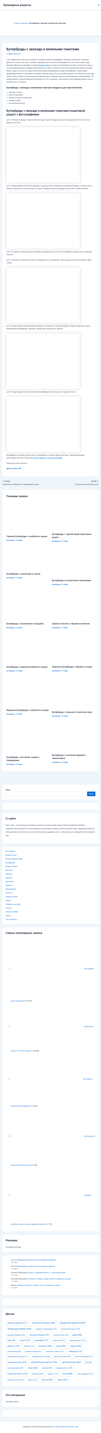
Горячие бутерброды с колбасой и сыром (26, 536)
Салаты (9, 908)
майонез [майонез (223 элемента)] (13, 1346)
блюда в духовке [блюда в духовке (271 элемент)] (17, 1323)
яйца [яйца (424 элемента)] (62, 1380)
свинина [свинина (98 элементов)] (47, 1368)
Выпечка (9, 870)
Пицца (8, 901)
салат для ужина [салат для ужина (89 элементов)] (15, 1368)
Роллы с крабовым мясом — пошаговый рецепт (47, 1273)
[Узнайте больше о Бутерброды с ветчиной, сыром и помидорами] (27, 738)
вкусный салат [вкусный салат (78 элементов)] (61, 1335)
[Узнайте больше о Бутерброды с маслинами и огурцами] (27, 605)
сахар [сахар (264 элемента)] (33, 1368)
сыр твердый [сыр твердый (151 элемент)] (85, 1374)
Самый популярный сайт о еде (66, 1427)
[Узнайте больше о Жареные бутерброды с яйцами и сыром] (73, 649)
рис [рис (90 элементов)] (89, 1362)
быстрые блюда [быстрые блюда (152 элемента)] (16, 1335)
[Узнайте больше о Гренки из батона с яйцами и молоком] (73, 605)
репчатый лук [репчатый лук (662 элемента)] (71, 1362)
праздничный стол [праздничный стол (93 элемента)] (41, 1357)
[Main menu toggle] (98, 5)
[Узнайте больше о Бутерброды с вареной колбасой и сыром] (27, 649)
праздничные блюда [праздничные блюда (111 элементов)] (17, 1357)
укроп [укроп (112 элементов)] (32, 1380)
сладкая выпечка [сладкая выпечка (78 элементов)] (64, 1368)
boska (13, 1260)
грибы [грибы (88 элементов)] (11, 1341)
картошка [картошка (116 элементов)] (59, 1341)
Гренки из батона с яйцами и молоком (71, 624)
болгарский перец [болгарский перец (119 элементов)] (70, 1329)
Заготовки (10, 882)
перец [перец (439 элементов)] (75, 1346)
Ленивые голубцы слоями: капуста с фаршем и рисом (49, 1279)
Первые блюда (11, 897)
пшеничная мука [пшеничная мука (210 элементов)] (17, 1362)
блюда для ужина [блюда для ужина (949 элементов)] (19, 1329)
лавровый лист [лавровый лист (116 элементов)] (77, 1341)
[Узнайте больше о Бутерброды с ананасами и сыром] (27, 559)
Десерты (9, 878)
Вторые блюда (11, 866)
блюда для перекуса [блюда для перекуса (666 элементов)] (72, 1323)
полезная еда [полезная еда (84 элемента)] (14, 1352)
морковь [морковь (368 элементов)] (45, 1346)
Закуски (9, 885)
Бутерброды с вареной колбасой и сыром (26, 667)
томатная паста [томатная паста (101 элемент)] (15, 1380)
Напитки (9, 893)
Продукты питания (13, 904)
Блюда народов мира (14, 859)
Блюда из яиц (11, 855)
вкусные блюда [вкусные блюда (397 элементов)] (39, 1335)
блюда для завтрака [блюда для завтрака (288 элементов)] (43, 1323)
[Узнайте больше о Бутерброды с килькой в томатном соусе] (73, 693)
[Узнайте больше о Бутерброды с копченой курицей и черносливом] (73, 737)
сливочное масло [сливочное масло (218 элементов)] (17, 1374)
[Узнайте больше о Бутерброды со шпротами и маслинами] (73, 562)
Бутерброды (10, 540)
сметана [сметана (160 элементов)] (37, 1374)
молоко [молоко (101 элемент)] (29, 1346)
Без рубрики (10, 851)
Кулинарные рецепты (17, 5)
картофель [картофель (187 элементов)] (42, 1340)
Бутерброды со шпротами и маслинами (71, 580)
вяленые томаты (44, 65)
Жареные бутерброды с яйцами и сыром (72, 667)
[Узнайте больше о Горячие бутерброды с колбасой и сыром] (27, 517)
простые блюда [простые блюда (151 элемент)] (83, 1357)
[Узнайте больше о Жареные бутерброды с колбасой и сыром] (27, 692)
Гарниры (9, 874)
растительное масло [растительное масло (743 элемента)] (44, 1362)
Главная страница (21, 23)
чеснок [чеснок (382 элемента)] (47, 1380)
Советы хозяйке (12, 912)
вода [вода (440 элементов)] (77, 1335)
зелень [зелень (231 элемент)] (24, 1340)
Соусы (8, 916)
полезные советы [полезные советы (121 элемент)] (55, 1352)
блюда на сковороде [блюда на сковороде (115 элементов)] (46, 1329)
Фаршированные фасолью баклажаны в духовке (36, 1260)
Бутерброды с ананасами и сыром (23, 574)
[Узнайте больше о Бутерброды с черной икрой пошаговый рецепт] (73, 516)
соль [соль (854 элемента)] (67, 1374)
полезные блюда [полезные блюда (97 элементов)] (33, 1352)
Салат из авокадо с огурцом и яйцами (47, 458)
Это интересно (11, 920)
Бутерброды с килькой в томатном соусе (72, 712)
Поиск (8, 790)
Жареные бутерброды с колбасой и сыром (27, 710)
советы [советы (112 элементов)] (52, 1374)
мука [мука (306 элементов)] (61, 1346)
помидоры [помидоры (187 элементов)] (75, 1352)
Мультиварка (11, 889)
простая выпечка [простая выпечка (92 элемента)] (62, 1357)
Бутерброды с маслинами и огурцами (24, 624)
